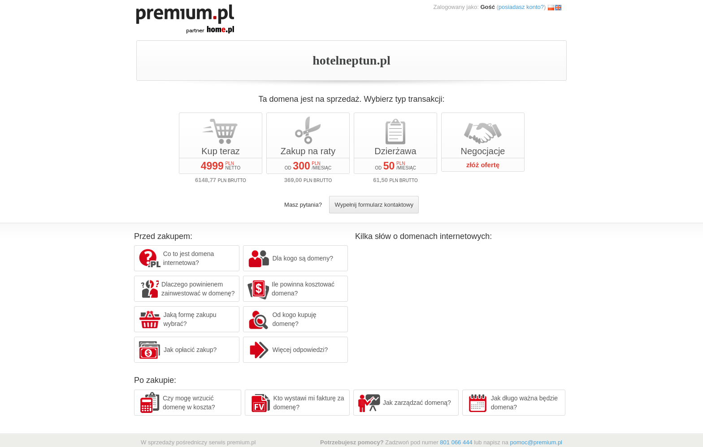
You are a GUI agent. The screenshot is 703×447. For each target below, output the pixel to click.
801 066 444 (456, 442)
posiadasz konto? (521, 7)
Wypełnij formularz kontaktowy (373, 204)
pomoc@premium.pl (536, 442)
